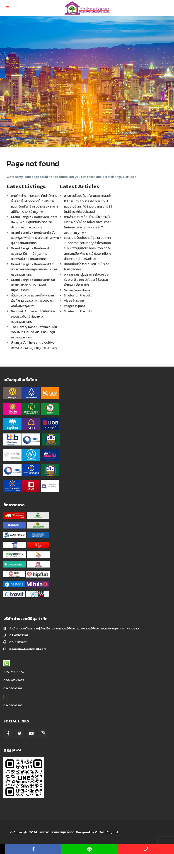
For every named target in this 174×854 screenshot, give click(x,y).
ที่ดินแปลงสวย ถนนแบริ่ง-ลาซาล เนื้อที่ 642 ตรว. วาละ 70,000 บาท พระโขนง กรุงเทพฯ (33, 300)
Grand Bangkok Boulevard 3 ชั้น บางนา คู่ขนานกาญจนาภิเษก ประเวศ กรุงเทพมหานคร (34, 269)
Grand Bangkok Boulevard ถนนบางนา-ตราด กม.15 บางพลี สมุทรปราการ (33, 285)
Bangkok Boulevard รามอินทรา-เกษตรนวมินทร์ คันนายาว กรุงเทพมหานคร (33, 316)
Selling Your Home (77, 290)
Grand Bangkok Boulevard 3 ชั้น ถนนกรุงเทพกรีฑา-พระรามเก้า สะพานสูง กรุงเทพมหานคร (35, 237)
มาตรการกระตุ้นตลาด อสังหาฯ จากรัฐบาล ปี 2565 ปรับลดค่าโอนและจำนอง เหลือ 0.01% (86, 279)
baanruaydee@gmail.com (27, 649)
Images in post (74, 305)
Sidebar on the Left (78, 295)
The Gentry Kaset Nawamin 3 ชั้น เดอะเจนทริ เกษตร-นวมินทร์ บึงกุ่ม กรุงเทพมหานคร (34, 332)
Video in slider (74, 300)
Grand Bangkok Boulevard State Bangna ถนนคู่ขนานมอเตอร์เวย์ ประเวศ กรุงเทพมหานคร (34, 222)
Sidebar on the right (78, 311)
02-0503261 (18, 635)
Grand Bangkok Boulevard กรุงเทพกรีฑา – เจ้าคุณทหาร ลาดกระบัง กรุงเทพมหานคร (30, 253)
